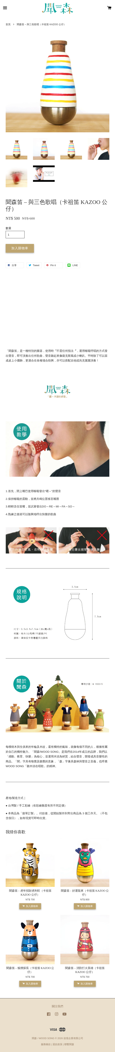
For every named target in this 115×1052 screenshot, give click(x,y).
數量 (8, 228)
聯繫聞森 (69, 1044)
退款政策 (57, 1044)
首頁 (8, 24)
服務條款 (46, 1044)
